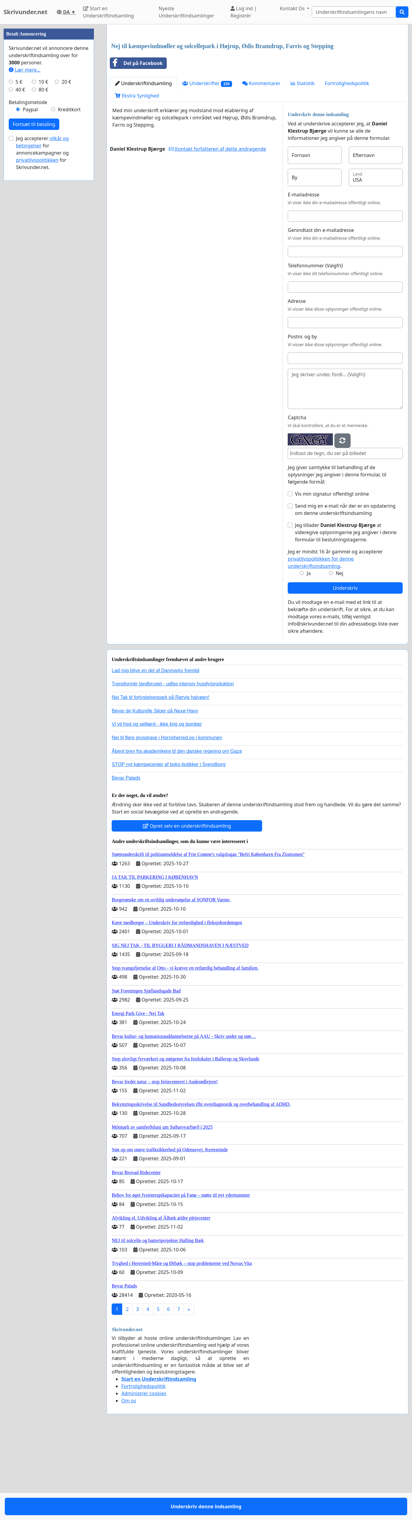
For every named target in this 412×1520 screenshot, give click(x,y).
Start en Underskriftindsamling (108, 12)
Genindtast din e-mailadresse (321, 314)
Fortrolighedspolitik (347, 167)
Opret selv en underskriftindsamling (187, 910)
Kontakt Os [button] (293, 8)
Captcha (297, 501)
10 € (43, 262)
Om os (128, 1485)
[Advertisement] (257, 76)
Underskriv (345, 672)
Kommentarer (261, 167)
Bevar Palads (126, 862)
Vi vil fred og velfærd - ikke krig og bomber (157, 808)
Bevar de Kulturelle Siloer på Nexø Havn (155, 795)
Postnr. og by (302, 420)
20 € (66, 262)
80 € (43, 270)
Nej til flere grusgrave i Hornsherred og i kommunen (167, 821)
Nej (339, 657)
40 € (20, 270)
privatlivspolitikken (37, 340)
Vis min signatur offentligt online (332, 578)
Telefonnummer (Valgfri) (315, 349)
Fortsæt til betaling (34, 304)
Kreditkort (69, 290)
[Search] (354, 12)
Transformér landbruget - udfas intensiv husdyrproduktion (173, 768)
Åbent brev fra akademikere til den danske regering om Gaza (177, 835)
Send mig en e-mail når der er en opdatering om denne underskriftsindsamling (345, 594)
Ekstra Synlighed (137, 180)
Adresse (297, 385)
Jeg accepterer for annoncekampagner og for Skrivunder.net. (42, 333)
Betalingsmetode (28, 282)
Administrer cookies (143, 1477)
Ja (309, 657)
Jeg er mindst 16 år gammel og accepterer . (335, 643)
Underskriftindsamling (143, 167)
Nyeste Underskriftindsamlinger (186, 12)
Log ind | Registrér (244, 12)
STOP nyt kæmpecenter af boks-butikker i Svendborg (168, 848)
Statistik (303, 167)
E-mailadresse (303, 278)
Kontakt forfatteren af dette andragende (217, 233)
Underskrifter (207, 167)
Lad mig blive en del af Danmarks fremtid (155, 754)
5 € (19, 262)
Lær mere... (24, 250)
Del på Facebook (136, 147)
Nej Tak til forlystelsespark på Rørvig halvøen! (160, 781)
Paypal (30, 290)
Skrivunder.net (25, 12)
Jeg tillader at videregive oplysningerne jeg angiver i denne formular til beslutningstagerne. (346, 616)
